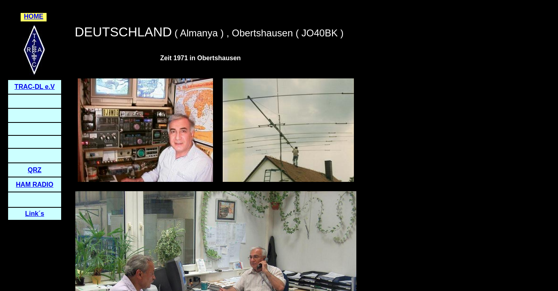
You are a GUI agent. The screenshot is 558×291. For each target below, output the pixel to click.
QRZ (35, 170)
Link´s (34, 213)
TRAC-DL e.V (35, 86)
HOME (33, 16)
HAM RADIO (34, 184)
